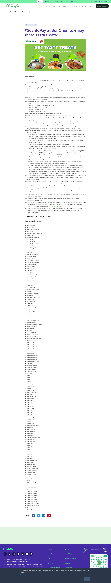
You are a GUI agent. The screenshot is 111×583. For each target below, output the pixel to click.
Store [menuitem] (50, 563)
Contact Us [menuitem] (68, 568)
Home (40, 6)
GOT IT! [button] (87, 579)
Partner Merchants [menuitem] (54, 568)
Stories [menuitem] (67, 549)
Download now (102, 6)
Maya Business (58, 1)
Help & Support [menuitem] (70, 558)
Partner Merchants (74, 6)
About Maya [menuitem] (69, 554)
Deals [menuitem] (50, 558)
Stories (84, 6)
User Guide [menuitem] (51, 554)
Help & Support (95, 1)
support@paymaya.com (54, 206)
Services (48, 6)
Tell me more (24, 575)
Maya (39, 1)
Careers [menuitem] (67, 563)
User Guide (57, 6)
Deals (64, 6)
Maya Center (69, 1)
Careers (91, 6)
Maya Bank (48, 1)
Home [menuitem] (50, 549)
